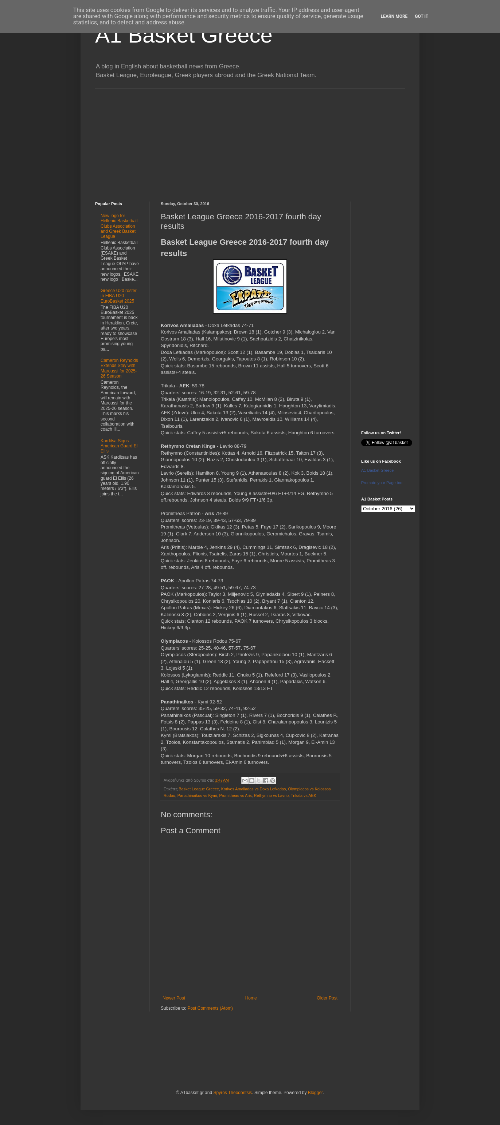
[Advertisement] (250, 140)
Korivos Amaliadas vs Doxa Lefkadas (253, 789)
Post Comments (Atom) (210, 1008)
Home (251, 998)
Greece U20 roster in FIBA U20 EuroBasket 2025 (119, 296)
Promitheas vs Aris (235, 795)
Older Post (327, 998)
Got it (421, 16)
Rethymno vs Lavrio (271, 795)
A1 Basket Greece (184, 35)
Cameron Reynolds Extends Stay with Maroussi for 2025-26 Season (119, 368)
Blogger (315, 1092)
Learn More (394, 16)
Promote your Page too (381, 482)
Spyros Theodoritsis (232, 1092)
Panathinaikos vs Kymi (197, 795)
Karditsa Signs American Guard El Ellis (119, 446)
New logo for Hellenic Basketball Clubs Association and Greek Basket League (119, 226)
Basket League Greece (199, 789)
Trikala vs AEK (303, 795)
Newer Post (174, 998)
